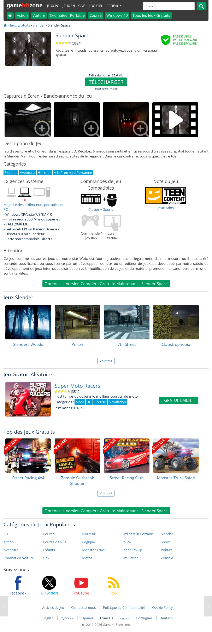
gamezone (25, 5)
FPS (46, 558)
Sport (165, 542)
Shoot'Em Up (132, 549)
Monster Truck (94, 549)
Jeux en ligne (74, 6)
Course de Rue (55, 542)
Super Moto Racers (77, 385)
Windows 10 (117, 15)
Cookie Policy (162, 607)
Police (126, 542)
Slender (39, 25)
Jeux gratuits (20, 25)
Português (144, 618)
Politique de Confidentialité (124, 607)
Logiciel (96, 6)
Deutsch (166, 618)
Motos (87, 558)
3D (6, 534)
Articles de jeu (53, 607)
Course (95, 15)
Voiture (39, 15)
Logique (88, 542)
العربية (125, 618)
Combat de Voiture (19, 558)
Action (22, 15)
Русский (67, 618)
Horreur (88, 534)
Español (87, 618)
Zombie (167, 558)
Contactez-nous (83, 607)
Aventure (11, 549)
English (48, 618)
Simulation (130, 558)
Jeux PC (53, 6)
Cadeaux (113, 6)
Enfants (49, 549)
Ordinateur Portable (67, 15)
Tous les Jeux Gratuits (151, 15)
